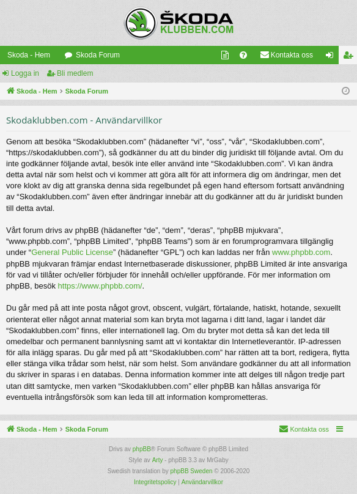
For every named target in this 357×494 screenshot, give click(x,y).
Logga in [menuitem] (332, 57)
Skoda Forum (98, 55)
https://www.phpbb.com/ (100, 285)
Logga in (25, 73)
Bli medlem (75, 73)
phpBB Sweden (192, 471)
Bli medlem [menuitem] (350, 57)
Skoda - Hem (28, 55)
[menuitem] (225, 55)
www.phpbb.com (301, 252)
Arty (157, 460)
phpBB (142, 449)
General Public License (72, 252)
